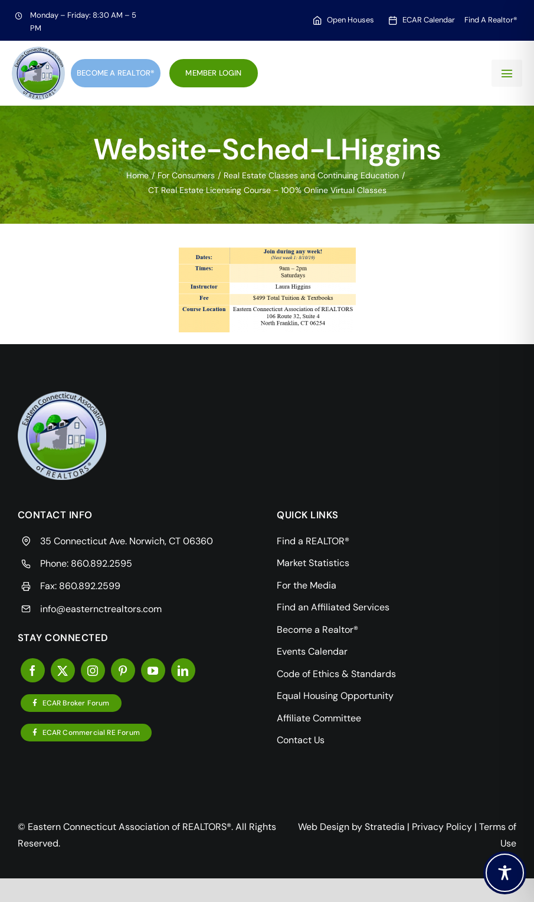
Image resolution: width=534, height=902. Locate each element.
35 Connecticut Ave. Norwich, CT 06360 (126, 541)
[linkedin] (183, 670)
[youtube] (153, 670)
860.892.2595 (101, 563)
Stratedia (385, 827)
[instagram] (93, 670)
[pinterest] (123, 670)
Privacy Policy (442, 827)
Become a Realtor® (116, 73)
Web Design (323, 827)
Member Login (213, 73)
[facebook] (33, 670)
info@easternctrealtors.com (101, 609)
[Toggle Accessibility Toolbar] (504, 872)
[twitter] (63, 670)
